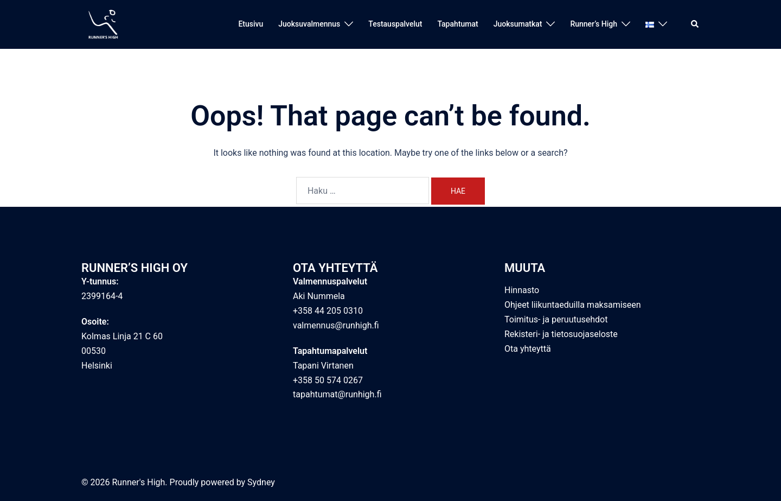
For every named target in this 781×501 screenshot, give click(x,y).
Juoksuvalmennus (309, 24)
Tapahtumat (457, 24)
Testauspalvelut (395, 24)
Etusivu (250, 24)
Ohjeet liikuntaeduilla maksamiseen (572, 305)
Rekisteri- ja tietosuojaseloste (561, 334)
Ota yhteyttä (527, 349)
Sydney (261, 482)
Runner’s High (593, 24)
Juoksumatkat (518, 24)
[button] (695, 24)
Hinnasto (521, 290)
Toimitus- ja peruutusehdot (555, 319)
